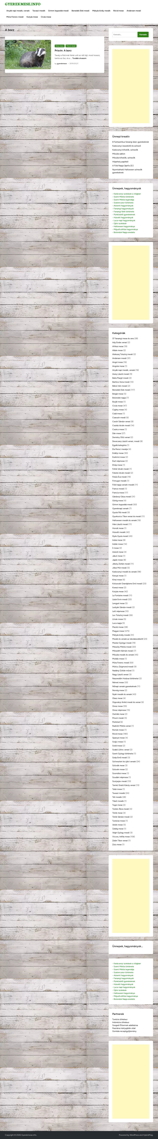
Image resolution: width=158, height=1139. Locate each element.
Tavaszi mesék (38, 11)
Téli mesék (117, 797)
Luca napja (117, 623)
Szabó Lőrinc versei (120, 749)
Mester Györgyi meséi (122, 643)
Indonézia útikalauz (120, 1022)
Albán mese (117, 350)
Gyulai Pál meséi (119, 512)
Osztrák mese (118, 714)
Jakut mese (117, 556)
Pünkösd (116, 722)
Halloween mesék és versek (124, 520)
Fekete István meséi (121, 473)
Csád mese (117, 413)
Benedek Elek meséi (80, 11)
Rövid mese (118, 11)
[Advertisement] (130, 86)
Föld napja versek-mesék (123, 485)
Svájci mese (117, 742)
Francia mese (118, 492)
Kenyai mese (118, 576)
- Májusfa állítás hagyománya (125, 229)
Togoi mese (117, 805)
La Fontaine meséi (120, 595)
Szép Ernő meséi (119, 757)
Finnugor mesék (119, 481)
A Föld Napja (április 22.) (123, 165)
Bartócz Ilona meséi (121, 382)
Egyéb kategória (119, 445)
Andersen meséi (134, 11)
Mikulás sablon (118, 154)
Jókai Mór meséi (119, 568)
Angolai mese (118, 366)
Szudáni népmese (120, 777)
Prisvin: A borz (63, 50)
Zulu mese (117, 844)
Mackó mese (118, 627)
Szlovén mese (118, 769)
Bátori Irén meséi (119, 386)
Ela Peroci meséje (120, 449)
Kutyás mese (32, 17)
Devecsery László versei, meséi (125, 441)
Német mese (118, 682)
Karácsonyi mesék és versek (124, 572)
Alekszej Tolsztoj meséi (122, 354)
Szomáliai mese (119, 773)
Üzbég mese (117, 829)
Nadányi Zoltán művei (122, 670)
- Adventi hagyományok (122, 205)
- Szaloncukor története (122, 203)
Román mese (118, 730)
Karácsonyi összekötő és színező (126, 146)
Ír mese (115, 548)
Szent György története (122, 753)
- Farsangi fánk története (123, 211)
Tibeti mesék (118, 801)
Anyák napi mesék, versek (18, 11)
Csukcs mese (118, 429)
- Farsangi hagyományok (123, 208)
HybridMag (148, 1135)
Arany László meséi (120, 374)
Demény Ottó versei (121, 437)
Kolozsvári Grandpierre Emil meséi (127, 583)
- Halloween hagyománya (123, 226)
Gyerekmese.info (22, 3)
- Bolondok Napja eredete (123, 232)
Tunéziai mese (118, 821)
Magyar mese (118, 631)
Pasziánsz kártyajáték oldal (124, 1028)
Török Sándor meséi (121, 817)
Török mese (117, 813)
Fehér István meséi (120, 469)
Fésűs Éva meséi (119, 477)
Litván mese (117, 619)
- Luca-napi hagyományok (123, 220)
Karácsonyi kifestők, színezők (125, 150)
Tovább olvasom (79, 58)
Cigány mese (118, 409)
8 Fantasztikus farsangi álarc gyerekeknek (130, 142)
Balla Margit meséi (120, 378)
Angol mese (117, 362)
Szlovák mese (118, 765)
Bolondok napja (119, 398)
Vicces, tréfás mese (121, 836)
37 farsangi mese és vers (123, 338)
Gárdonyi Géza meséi (121, 496)
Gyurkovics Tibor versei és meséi (126, 516)
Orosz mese (60, 46)
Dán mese (116, 433)
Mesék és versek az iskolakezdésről (127, 639)
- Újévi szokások (119, 223)
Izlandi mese (117, 552)
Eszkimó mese (118, 457)
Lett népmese (118, 611)
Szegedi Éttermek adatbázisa (125, 1025)
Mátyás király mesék (101, 11)
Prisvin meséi (71, 46)
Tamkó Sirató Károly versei (123, 785)
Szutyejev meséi (119, 781)
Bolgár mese (117, 394)
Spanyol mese (118, 738)
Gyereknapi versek (120, 508)
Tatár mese (117, 789)
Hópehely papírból (120, 161)
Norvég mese (118, 690)
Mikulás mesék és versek (123, 655)
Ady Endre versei (119, 342)
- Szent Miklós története (123, 197)
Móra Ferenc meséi (15, 17)
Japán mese (117, 560)
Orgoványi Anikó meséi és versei (126, 702)
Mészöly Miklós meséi (122, 647)
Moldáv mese (118, 659)
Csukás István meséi (121, 425)
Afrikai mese (117, 346)
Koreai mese (117, 587)
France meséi (118, 489)
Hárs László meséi (120, 524)
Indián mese (117, 544)
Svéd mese (117, 746)
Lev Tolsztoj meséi (120, 615)
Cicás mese (46, 17)
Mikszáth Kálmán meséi (122, 651)
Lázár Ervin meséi (120, 599)
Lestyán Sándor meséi (122, 607)
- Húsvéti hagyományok (122, 217)
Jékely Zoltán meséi (121, 564)
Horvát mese (118, 528)
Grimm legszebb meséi (58, 11)
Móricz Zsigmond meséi (122, 666)
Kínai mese (117, 579)
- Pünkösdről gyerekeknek (123, 214)
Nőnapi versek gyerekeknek (124, 686)
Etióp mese (117, 465)
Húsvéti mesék (118, 532)
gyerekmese (62, 64)
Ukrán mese (117, 825)
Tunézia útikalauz (120, 1019)
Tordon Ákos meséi (120, 809)
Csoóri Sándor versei (121, 421)
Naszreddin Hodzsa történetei (125, 678)
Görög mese (117, 500)
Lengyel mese (118, 603)
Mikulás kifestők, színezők (123, 158)
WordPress (134, 1135)
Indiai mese (117, 540)
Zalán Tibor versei (120, 840)
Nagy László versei (120, 674)
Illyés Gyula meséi (120, 536)
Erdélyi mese (118, 453)
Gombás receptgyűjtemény (124, 1031)
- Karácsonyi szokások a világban (126, 194)
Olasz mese (117, 698)
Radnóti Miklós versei (121, 726)
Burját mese (117, 402)
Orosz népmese (119, 710)
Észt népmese (118, 461)
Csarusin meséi (119, 417)
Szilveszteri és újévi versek (124, 761)
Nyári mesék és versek (122, 694)
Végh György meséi (120, 832)
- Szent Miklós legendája (123, 200)
